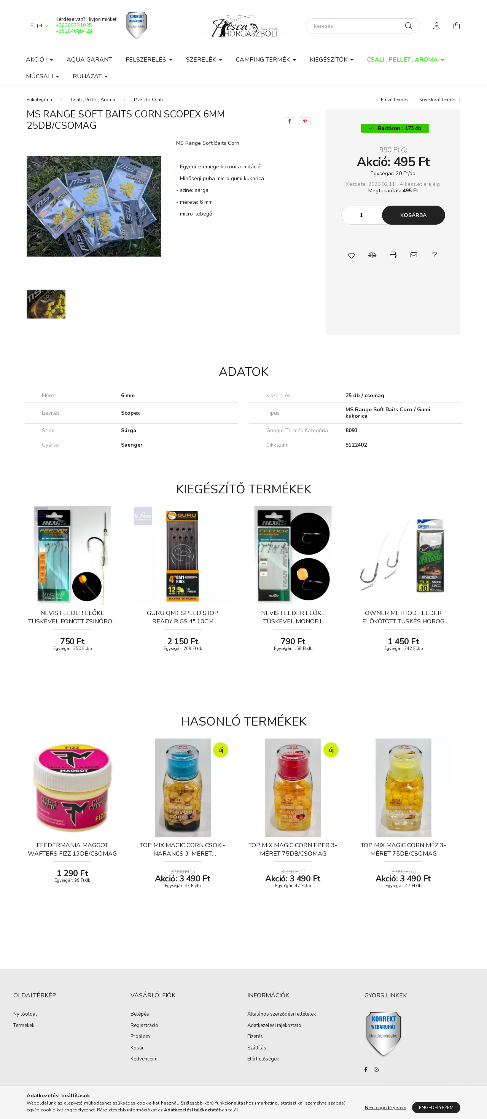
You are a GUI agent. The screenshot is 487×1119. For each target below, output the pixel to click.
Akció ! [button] (37, 59)
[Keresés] (363, 25)
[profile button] (436, 25)
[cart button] (456, 25)
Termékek (23, 1026)
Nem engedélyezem (385, 1108)
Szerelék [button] (202, 59)
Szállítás (256, 1048)
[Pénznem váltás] (37, 25)
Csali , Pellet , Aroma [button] (403, 59)
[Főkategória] (39, 100)
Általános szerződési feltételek (281, 1014)
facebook (366, 1069)
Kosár (137, 1048)
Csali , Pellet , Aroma (93, 100)
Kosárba (413, 215)
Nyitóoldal (25, 1014)
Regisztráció (144, 1026)
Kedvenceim (144, 1059)
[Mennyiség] (361, 215)
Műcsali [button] (40, 76)
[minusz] (351, 215)
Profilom (140, 1037)
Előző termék (394, 100)
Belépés (140, 1014)
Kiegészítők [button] (329, 59)
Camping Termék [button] (263, 59)
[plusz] (372, 215)
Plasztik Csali (148, 100)
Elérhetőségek (263, 1059)
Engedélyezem (436, 1108)
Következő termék (437, 100)
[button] (351, 255)
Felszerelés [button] (147, 59)
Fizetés (255, 1037)
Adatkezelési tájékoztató (274, 1026)
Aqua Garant (89, 59)
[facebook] (289, 121)
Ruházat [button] (88, 76)
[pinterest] (305, 121)
